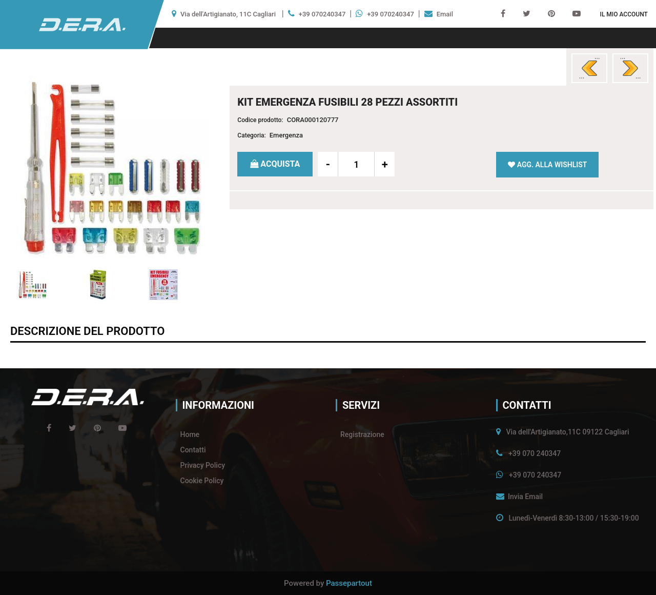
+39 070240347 (322, 14)
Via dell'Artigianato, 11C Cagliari (228, 14)
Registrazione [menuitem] (362, 434)
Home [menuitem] (190, 434)
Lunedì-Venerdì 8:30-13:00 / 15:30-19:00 (573, 518)
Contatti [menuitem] (193, 450)
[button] (111, 166)
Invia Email (525, 496)
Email (445, 14)
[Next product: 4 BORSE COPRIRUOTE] (630, 68)
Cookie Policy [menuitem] (202, 481)
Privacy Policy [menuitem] (202, 465)
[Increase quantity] (384, 164)
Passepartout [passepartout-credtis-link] (349, 583)
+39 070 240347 (534, 453)
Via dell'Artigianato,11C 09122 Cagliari (567, 432)
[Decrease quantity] (328, 164)
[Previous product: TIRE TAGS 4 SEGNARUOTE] (589, 68)
